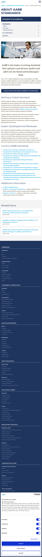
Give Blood (4, 328)
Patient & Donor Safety (6, 450)
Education (4, 341)
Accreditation (5, 297)
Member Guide (5, 267)
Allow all (21, 543)
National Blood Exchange (7, 477)
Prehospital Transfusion (7, 332)
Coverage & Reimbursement (8, 454)
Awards (3, 280)
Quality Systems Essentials (28, 109)
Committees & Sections (6, 278)
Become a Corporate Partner (8, 472)
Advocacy (4, 443)
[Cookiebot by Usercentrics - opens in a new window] (33, 494)
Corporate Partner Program (9, 466)
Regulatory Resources (6, 431)
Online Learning (5, 399)
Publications (4, 334)
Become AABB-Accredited (7, 299)
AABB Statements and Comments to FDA (10, 446)
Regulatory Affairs (6, 427)
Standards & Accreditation (15, 5)
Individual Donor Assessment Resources (10, 385)
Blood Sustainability (6, 448)
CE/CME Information (6, 403)
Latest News (4, 366)
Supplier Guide (5, 356)
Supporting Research (6, 456)
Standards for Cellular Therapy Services (16, 154)
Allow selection (21, 548)
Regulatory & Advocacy (6, 347)
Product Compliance (7, 488)
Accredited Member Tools (7, 303)
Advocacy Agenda (5, 444)
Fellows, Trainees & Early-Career (8, 420)
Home (3, 5)
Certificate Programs (6, 397)
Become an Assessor (6, 276)
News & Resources (5, 345)
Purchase (6, 28)
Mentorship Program (6, 274)
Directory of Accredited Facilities (8, 307)
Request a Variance (9, 193)
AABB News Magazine (6, 368)
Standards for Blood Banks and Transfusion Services (20, 152)
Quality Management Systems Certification (11, 314)
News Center (5, 364)
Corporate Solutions (9, 463)
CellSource (4, 372)
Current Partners (5, 470)
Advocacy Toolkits (5, 458)
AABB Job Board (5, 412)
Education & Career (8, 390)
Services (4, 475)
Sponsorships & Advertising (7, 374)
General (4, 350)
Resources (4, 377)
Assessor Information (6, 305)
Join (3, 252)
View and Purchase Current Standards (21, 91)
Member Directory (5, 265)
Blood (3, 326)
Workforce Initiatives (6, 418)
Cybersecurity (4, 352)
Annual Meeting (5, 408)
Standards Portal (5, 294)
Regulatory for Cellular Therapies (8, 439)
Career (3, 406)
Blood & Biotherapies (9, 323)
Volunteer (4, 272)
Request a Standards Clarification (14, 189)
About (3, 290)
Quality (3, 310)
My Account (4, 256)
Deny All (21, 553)
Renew (3, 254)
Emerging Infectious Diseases (8, 435)
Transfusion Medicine (6, 330)
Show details (34, 539)
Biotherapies (5, 337)
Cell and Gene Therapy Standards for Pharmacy (18, 150)
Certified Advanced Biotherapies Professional (11, 410)
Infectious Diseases (5, 433)
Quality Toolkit (5, 316)
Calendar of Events (6, 395)
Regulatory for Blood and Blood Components (11, 429)
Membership (6, 247)
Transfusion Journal (6, 370)
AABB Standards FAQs (10, 187)
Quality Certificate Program (7, 318)
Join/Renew (5, 250)
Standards (4, 288)
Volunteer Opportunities (7, 416)
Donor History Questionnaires (8, 381)
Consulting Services (6, 479)
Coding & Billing (5, 354)
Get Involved (5, 270)
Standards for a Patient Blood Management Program (20, 167)
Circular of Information (6, 383)
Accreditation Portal (6, 301)
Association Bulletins (6, 379)
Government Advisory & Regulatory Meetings (11, 437)
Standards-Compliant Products (8, 490)
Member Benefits (6, 261)
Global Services (5, 485)
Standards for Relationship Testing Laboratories (19, 173)
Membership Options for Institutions (9, 258)
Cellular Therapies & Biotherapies (8, 452)
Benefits (3, 263)
